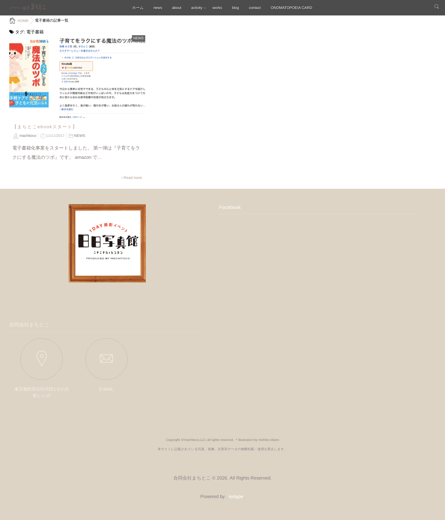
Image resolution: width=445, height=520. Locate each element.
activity (196, 8)
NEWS (139, 38)
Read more (133, 177)
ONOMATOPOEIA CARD (291, 8)
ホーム (138, 8)
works (217, 8)
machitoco (27, 135)
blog (235, 8)
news (157, 8)
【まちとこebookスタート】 (44, 126)
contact (255, 8)
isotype (236, 496)
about (176, 8)
